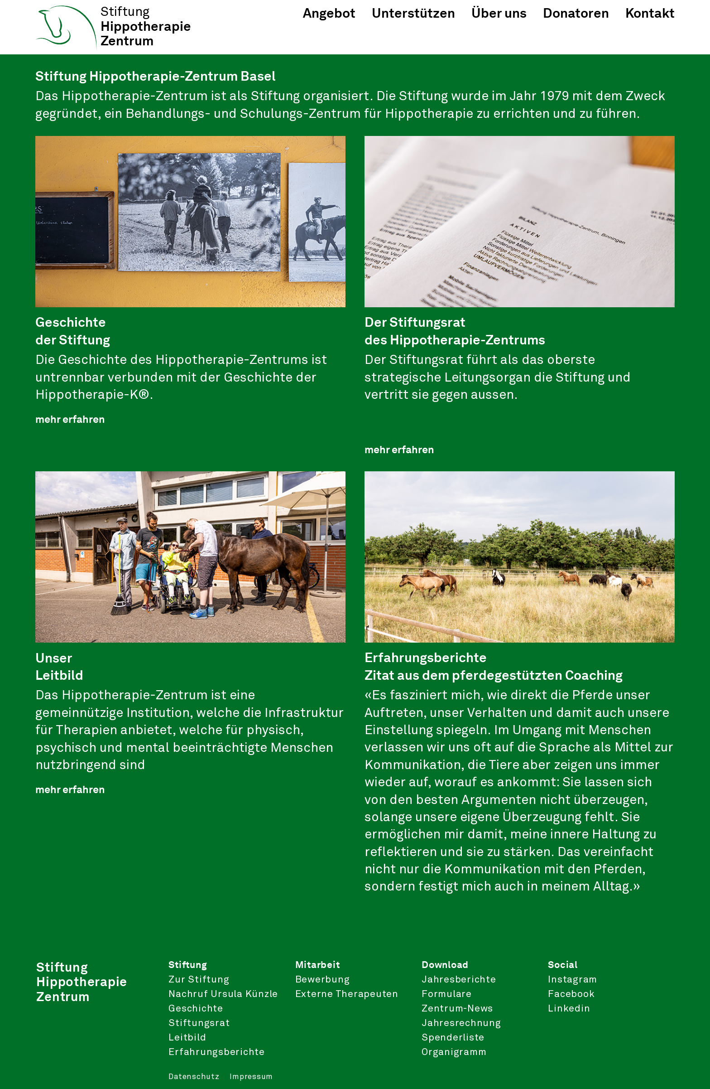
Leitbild (187, 1038)
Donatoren (576, 13)
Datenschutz (193, 1077)
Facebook (571, 994)
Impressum (251, 1077)
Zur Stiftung (198, 980)
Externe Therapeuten (346, 994)
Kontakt (650, 13)
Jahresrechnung (461, 1023)
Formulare (447, 994)
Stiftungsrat (199, 1023)
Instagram (572, 980)
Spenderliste (453, 1038)
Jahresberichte (459, 980)
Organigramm (454, 1052)
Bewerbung (322, 980)
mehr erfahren (70, 419)
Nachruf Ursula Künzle (223, 994)
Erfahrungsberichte (216, 1052)
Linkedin (569, 1009)
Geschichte (195, 1009)
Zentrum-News (457, 1009)
